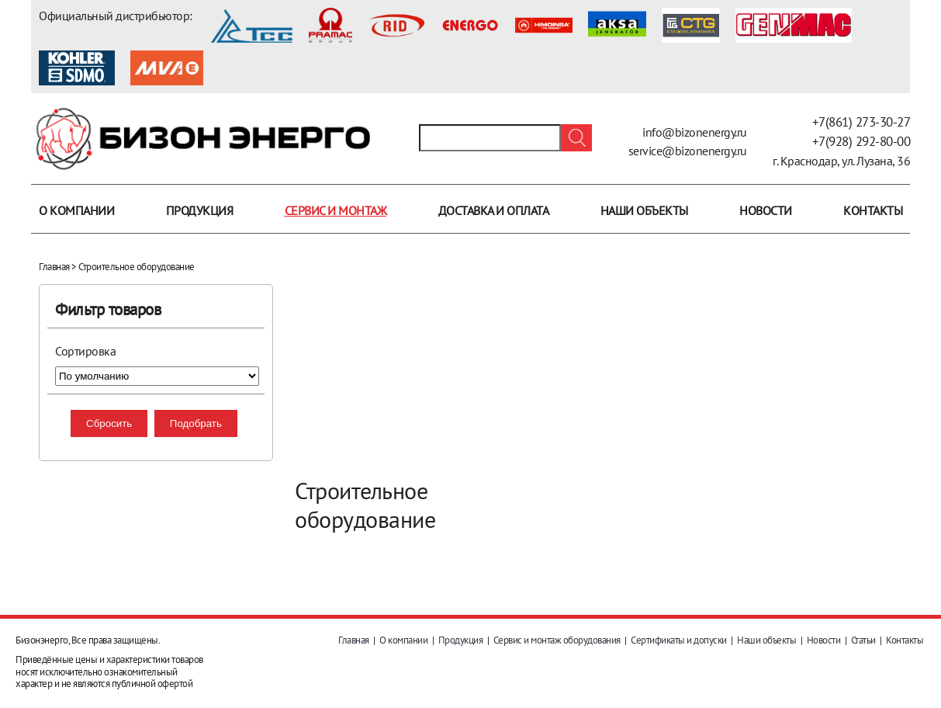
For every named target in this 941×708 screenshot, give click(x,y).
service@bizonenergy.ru (687, 150)
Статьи (863, 640)
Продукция (200, 210)
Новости (765, 210)
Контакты (872, 210)
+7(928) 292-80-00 (861, 141)
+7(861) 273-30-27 (861, 121)
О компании (76, 210)
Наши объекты (644, 210)
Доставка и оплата (493, 210)
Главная (54, 266)
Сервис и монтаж (336, 210)
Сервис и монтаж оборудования (557, 640)
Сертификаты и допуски (679, 640)
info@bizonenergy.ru (694, 132)
